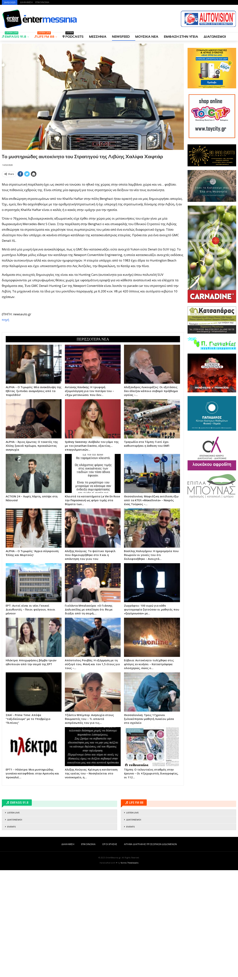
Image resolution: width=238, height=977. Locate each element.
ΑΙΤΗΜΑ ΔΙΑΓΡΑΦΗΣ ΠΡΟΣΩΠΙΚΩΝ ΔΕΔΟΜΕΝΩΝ (150, 844)
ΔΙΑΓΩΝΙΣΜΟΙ (215, 36)
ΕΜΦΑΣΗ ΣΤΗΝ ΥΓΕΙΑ (181, 36)
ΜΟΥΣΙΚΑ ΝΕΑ (146, 36)
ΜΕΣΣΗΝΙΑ (97, 36)
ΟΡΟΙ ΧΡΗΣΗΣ (109, 844)
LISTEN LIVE (13, 812)
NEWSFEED (121, 36)
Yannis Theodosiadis (129, 862)
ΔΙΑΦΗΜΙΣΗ (26, 2)
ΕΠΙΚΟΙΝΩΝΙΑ (42, 2)
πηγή (5, 320)
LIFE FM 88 (44, 35)
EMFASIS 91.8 (14, 35)
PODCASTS (73, 35)
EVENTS (11, 826)
